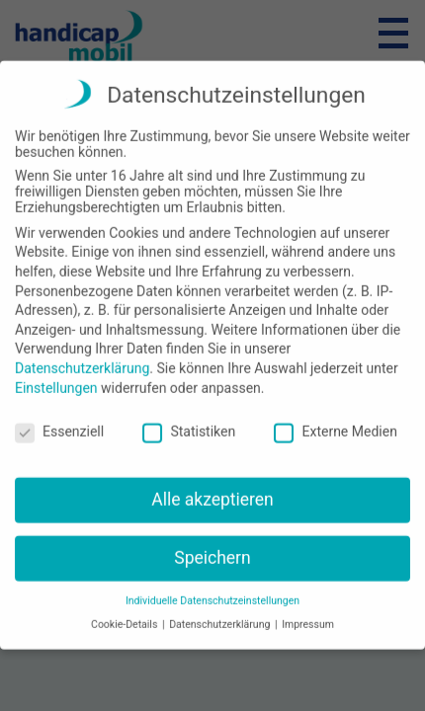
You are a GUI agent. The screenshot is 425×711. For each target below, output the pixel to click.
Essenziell (59, 418)
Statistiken (188, 418)
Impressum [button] (308, 610)
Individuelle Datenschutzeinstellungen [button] (212, 586)
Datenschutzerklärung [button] (221, 610)
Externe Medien (335, 418)
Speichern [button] (212, 543)
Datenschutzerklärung (82, 353)
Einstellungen (56, 373)
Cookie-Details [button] (125, 610)
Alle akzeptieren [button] (212, 486)
